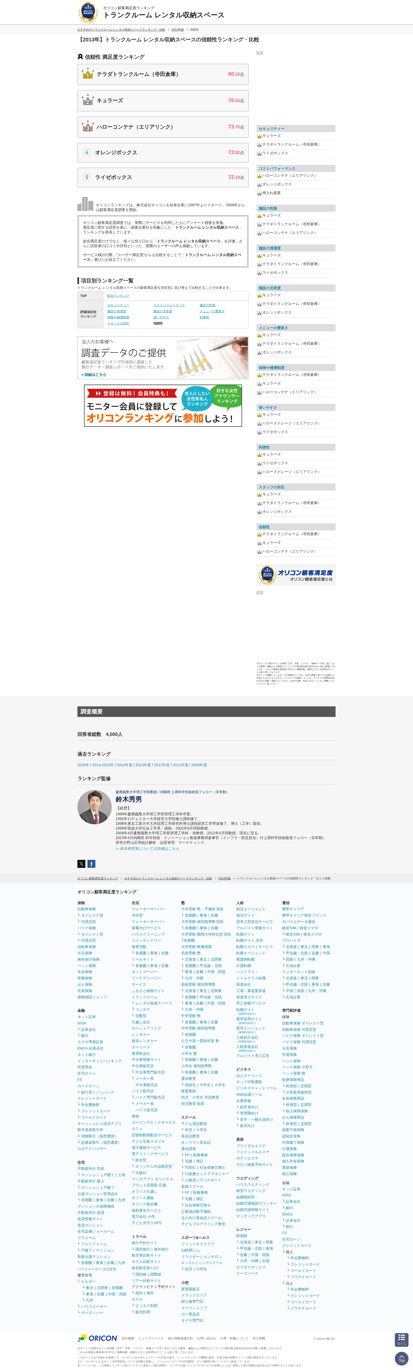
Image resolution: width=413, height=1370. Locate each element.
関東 (269, 1242)
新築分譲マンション (94, 1256)
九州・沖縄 (194, 978)
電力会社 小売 (143, 1216)
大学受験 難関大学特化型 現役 (206, 934)
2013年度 (143, 765)
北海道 (190, 959)
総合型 (140, 1160)
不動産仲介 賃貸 (90, 1212)
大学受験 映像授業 (196, 947)
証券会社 (88, 1029)
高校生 (190, 1085)
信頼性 (264, 527)
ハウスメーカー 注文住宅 (96, 1269)
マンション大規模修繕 (95, 1206)
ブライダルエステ (251, 1146)
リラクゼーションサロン (201, 1256)
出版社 (140, 1173)
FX (79, 1079)
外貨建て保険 (293, 1142)
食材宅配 (139, 947)
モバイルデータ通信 (298, 921)
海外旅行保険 (88, 959)
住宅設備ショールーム (95, 1231)
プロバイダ (291, 940)
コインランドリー (146, 940)
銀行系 (86, 1092)
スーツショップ (194, 1308)
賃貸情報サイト (90, 1219)
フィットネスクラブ (197, 1244)
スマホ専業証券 (90, 1042)
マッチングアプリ (251, 1216)
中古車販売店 (143, 1066)
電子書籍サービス (146, 1148)
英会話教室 (190, 1136)
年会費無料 (90, 1105)
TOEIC (190, 1167)
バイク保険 (86, 928)
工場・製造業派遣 (251, 991)
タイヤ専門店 (192, 1320)
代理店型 (88, 921)
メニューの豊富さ (212, 311)
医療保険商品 (293, 1079)
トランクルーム (145, 997)
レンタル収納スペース (153, 1003)
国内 (139, 1293)
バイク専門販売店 (150, 1097)
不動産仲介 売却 (90, 1168)
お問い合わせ (206, 1338)
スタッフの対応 (118, 323)
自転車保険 (86, 947)
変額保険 (289, 1167)
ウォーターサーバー (148, 909)
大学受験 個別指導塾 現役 (202, 921)
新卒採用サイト (249, 1020)
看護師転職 (245, 959)
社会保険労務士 (212, 1167)
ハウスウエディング (252, 1184)
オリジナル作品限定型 (153, 1166)
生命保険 (84, 972)
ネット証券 (86, 1017)
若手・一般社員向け (256, 1119)
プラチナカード (303, 1277)
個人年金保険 (293, 1161)
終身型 (291, 1086)
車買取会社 (141, 1053)
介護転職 (243, 966)
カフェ (137, 1129)
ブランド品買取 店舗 (149, 1185)
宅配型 (140, 1016)
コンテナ (142, 1009)
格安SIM (293, 934)
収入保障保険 (297, 1111)
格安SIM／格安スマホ (300, 928)
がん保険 (84, 984)
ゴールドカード (94, 1117)
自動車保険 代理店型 (299, 1029)
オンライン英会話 (196, 1142)
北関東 (102, 1288)
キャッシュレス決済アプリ (99, 1124)
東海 (99, 1200)
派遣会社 (243, 984)
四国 (289, 959)
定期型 (306, 1086)
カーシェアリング (146, 1028)
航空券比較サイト (146, 1255)
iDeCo (287, 1214)
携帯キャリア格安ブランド (304, 915)
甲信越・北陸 (211, 966)
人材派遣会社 (247, 1048)
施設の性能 (207, 305)
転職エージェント (251, 953)
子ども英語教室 (194, 1124)
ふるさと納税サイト (148, 991)
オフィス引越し (145, 1191)
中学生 (205, 1085)
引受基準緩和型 (299, 1092)
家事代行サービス (146, 928)
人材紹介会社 (247, 1039)
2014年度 (124, 765)
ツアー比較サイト (146, 1280)
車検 (135, 1116)
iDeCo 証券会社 (90, 1048)
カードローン (88, 1086)
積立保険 (289, 1174)
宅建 (188, 1161)
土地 (121, 1175)
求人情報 (259, 1338)
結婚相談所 (245, 1197)
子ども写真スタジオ (148, 1141)
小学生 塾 (189, 1053)
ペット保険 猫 (293, 1073)
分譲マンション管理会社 (97, 1194)
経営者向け (249, 1107)
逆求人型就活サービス (254, 921)
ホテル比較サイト (146, 1261)
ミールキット (143, 959)
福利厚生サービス (146, 1210)
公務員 (190, 1180)
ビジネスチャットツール (256, 1088)
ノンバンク (105, 1092)
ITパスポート (210, 1180)
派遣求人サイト (249, 997)
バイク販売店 (143, 1091)
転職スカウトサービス (254, 947)
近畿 (110, 1200)
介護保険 (289, 1149)
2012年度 (162, 765)
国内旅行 (142, 1249)
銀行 (84, 1035)
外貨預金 (84, 1067)
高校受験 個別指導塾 (198, 984)
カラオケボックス (251, 1267)
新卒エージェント (251, 1030)
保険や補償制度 (118, 317)
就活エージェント (251, 909)
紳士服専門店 (192, 1301)
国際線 (155, 1274)
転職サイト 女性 (249, 940)
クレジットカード (92, 1098)
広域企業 (293, 966)
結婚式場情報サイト (252, 1210)
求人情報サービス (251, 1003)
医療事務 (200, 1155)
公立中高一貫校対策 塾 (200, 1041)
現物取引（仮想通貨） (99, 1136)
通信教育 (188, 1078)
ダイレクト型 (92, 915)
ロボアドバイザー (92, 1149)
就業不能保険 (293, 1130)
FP (187, 1155)
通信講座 (188, 1149)
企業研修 (243, 1101)
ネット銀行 (86, 1054)
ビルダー (88, 1281)
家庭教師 (188, 1091)
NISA (81, 1023)
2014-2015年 (103, 765)
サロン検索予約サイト (254, 1164)
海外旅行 (161, 1249)
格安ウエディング (251, 1191)
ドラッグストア (194, 1295)
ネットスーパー (145, 972)
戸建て (108, 1175)
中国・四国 (117, 1294)
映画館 (241, 1236)
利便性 (204, 317)
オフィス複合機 (145, 1204)
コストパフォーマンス (169, 305)
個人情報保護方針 (180, 1338)
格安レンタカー (145, 1041)
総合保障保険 (293, 1155)
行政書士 (192, 1174)
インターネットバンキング (99, 1061)
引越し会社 (141, 1022)
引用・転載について (234, 1338)
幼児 (188, 1130)
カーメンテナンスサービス (154, 1122)
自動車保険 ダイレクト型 (303, 1023)
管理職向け (249, 1113)
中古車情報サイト (146, 1059)
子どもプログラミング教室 (203, 1224)
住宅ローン (86, 1073)
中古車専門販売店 (150, 1072)
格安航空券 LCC (145, 1268)
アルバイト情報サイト (254, 928)
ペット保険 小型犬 (297, 1067)
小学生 (219, 1085)
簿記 (199, 1161)
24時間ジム (190, 1250)
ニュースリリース (151, 1338)
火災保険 (84, 953)
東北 (89, 1288)
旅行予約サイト (145, 1243)
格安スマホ (312, 934)
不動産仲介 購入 (90, 1181)
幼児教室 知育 (192, 1103)
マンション (90, 1175)
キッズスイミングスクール (201, 1263)
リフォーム (86, 1237)
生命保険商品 (293, 1098)
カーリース (141, 1047)
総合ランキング (118, 296)
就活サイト (245, 915)
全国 (265, 1261)
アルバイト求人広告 (252, 1055)
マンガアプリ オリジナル (152, 1179)
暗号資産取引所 (90, 1130)
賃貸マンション (90, 1225)
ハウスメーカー (94, 1306)
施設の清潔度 (116, 311)
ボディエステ (247, 1158)
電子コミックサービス (150, 1154)
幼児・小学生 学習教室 (200, 1097)
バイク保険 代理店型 (299, 1042)
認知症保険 (291, 1136)
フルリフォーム (94, 1244)
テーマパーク (247, 1273)
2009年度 (199, 765)
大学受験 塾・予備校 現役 (202, 909)
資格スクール (192, 1186)
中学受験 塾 (191, 1016)
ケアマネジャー (216, 1174)
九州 (121, 1200)
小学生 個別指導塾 (196, 1066)
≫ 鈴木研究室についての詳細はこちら (147, 848)
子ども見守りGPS (147, 1223)
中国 (326, 953)
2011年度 (180, 765)
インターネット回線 (298, 972)
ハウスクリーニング (148, 934)
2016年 (83, 765)
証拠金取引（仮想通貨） (101, 1142)
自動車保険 (86, 909)
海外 (150, 1293)
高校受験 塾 (191, 953)
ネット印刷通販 (249, 1082)
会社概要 (128, 1338)
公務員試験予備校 (196, 1211)
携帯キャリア (293, 909)
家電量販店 (190, 1289)
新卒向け (247, 1126)
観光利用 (142, 1312)
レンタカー (141, 1034)
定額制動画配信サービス (152, 1135)
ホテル (137, 1299)
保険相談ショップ (92, 997)
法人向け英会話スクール (201, 1218)
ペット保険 (86, 966)
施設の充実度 (162, 311)
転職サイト (245, 934)
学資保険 (84, 991)
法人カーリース (249, 1076)
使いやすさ (161, 317)
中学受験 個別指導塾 (198, 1028)
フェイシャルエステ (252, 1152)
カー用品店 (190, 1314)
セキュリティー (118, 305)
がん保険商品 (293, 1117)
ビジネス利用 (146, 1306)
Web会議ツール (249, 1094)
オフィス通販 (143, 1198)
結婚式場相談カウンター (256, 1203)
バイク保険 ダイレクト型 (303, 1035)
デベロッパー (92, 1313)
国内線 (140, 1274)
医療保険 (84, 978)
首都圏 (86, 1200)
